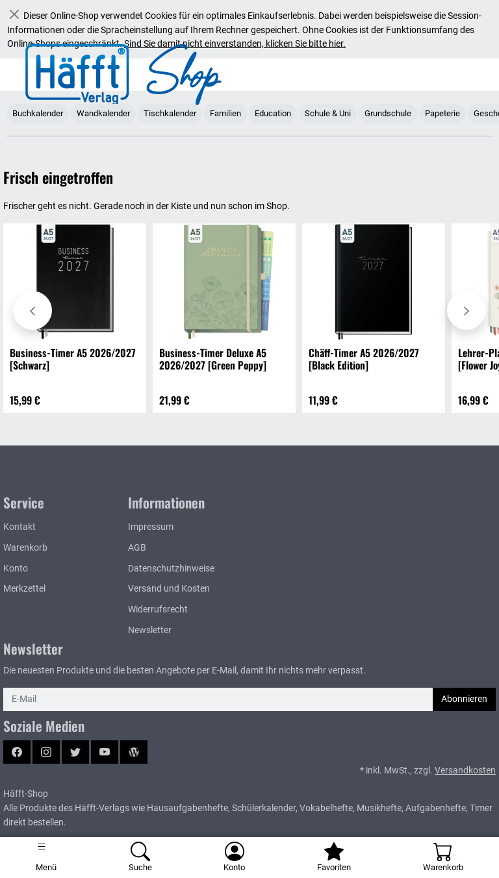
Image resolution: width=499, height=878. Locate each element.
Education (273, 113)
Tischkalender (170, 113)
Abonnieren (464, 699)
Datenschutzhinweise (171, 568)
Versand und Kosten (169, 588)
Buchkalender (37, 113)
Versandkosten (465, 770)
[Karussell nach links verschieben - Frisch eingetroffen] (32, 310)
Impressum (150, 527)
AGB (137, 547)
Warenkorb (25, 547)
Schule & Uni (328, 113)
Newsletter (150, 630)
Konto (15, 568)
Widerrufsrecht (158, 609)
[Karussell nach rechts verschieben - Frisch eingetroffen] (466, 310)
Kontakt (19, 527)
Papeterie (442, 113)
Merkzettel (24, 588)
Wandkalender (103, 113)
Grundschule (388, 113)
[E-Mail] (218, 699)
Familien (225, 113)
